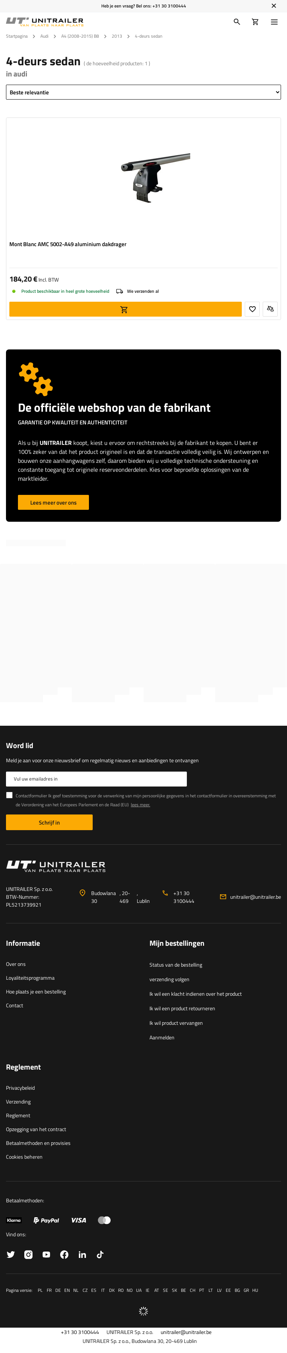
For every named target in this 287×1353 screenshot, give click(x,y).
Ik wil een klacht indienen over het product (195, 994)
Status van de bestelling (175, 965)
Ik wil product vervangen (176, 1023)
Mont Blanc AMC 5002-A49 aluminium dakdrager (67, 244)
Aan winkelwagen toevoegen (125, 309)
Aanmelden (162, 1037)
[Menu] (276, 22)
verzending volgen (169, 979)
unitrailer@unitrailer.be (255, 897)
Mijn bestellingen (176, 943)
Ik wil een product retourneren (182, 1008)
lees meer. (140, 804)
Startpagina (17, 36)
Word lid (19, 745)
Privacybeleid (20, 1088)
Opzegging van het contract (36, 1129)
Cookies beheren (24, 1157)
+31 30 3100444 (169, 5)
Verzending (18, 1101)
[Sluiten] (274, 6)
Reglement (18, 1115)
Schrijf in (49, 822)
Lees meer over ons (53, 502)
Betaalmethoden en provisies (38, 1143)
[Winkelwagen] (255, 22)
